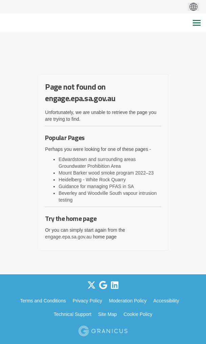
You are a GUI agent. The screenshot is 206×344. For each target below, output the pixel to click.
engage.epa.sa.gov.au (68, 236)
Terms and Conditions (43, 300)
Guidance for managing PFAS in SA (96, 186)
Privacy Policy (87, 300)
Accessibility (166, 300)
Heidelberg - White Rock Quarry (92, 179)
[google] (103, 285)
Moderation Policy (127, 300)
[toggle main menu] (197, 23)
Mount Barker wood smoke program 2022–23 (106, 173)
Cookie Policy (137, 314)
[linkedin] (115, 285)
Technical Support (72, 314)
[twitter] (92, 285)
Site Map (107, 314)
